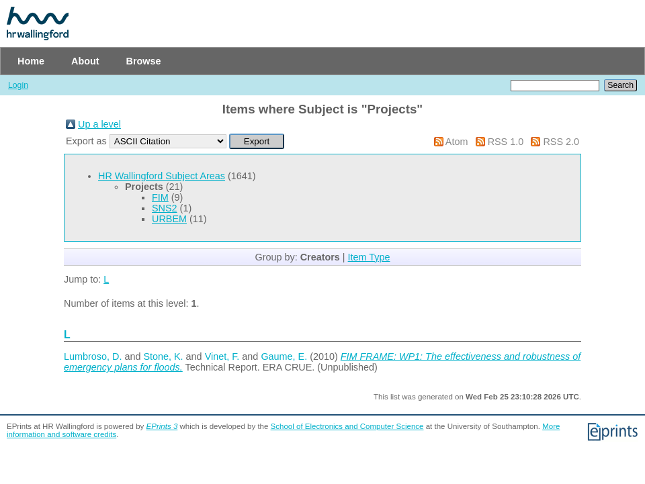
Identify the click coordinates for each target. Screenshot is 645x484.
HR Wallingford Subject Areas (161, 176)
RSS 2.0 (561, 141)
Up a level (99, 124)
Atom (456, 141)
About (85, 61)
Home (30, 61)
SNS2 (164, 208)
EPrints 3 (162, 426)
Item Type (369, 257)
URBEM (169, 218)
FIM (160, 197)
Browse (143, 61)
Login (18, 85)
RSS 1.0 (506, 141)
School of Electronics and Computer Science (347, 426)
